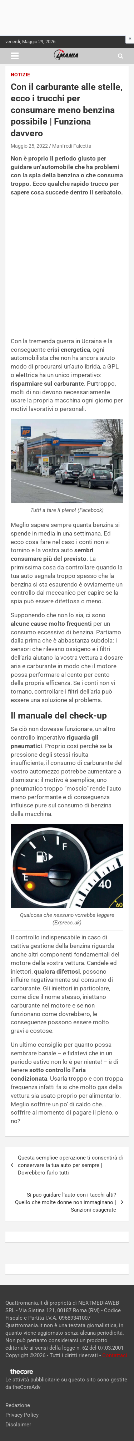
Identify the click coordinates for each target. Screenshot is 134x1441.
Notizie (20, 74)
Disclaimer (18, 1424)
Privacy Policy (22, 1415)
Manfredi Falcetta (71, 146)
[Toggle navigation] (14, 56)
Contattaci (114, 1355)
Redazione (17, 1405)
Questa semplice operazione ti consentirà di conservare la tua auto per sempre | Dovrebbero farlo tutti (70, 1165)
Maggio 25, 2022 (29, 146)
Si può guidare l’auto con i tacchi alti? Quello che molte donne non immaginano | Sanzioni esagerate (65, 1202)
